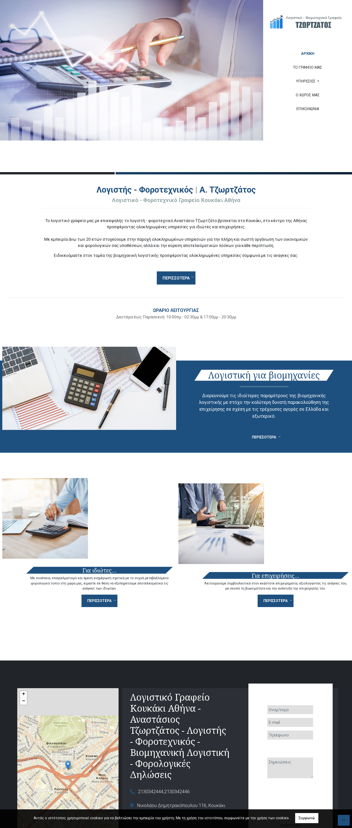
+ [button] (23, 645)
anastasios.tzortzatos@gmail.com (172, 770)
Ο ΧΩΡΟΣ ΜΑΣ (308, 95)
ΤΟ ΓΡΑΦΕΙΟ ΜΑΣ (307, 67)
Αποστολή (290, 773)
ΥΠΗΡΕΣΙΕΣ (306, 81)
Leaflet (22, 797)
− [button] (23, 652)
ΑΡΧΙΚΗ (307, 53)
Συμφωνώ (307, 818)
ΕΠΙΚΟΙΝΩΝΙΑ (307, 109)
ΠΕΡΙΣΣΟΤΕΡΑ (264, 437)
